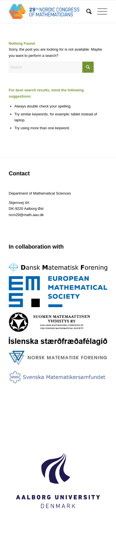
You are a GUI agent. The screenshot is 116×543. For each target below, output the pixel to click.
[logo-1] (48, 11)
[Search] (86, 11)
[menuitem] (86, 11)
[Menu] (99, 11)
